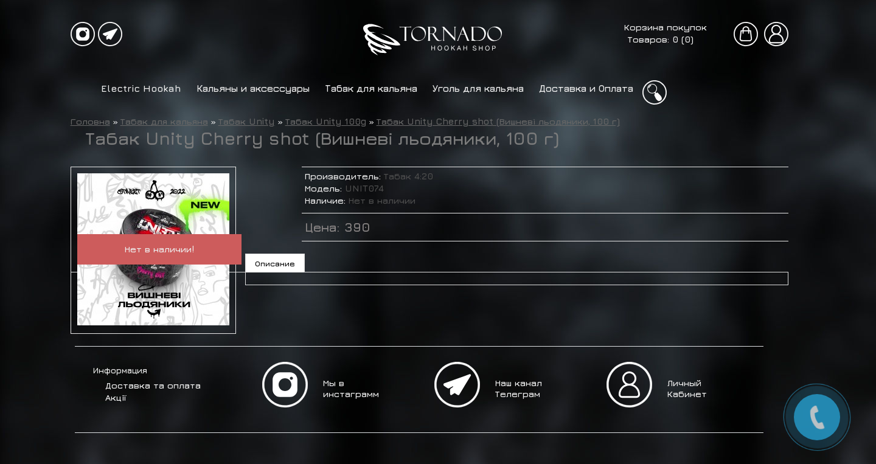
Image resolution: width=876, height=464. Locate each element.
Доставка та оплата (153, 385)
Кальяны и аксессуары (253, 88)
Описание (275, 263)
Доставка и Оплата (586, 88)
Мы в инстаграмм (351, 388)
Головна (90, 121)
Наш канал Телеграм (518, 388)
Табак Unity (246, 121)
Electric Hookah (141, 88)
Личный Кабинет (687, 388)
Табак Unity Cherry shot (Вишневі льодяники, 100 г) (498, 121)
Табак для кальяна (371, 88)
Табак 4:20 (408, 176)
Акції (115, 397)
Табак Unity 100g (325, 121)
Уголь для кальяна (478, 88)
